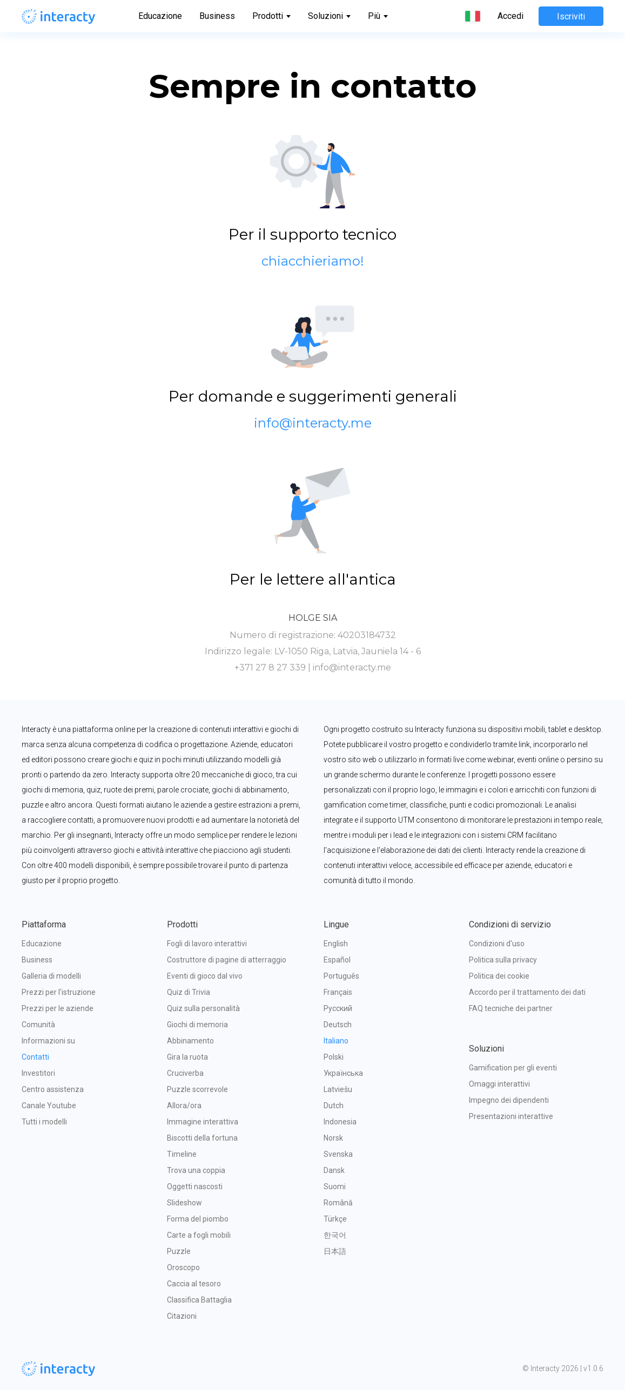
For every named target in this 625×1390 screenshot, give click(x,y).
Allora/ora (184, 1105)
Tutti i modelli (44, 1121)
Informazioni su (48, 1040)
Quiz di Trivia (188, 992)
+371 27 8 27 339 (270, 667)
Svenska (338, 1154)
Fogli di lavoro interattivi (207, 943)
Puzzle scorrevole (197, 1089)
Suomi (335, 1186)
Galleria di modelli (51, 976)
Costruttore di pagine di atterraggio (226, 959)
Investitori (38, 1073)
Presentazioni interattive (511, 1116)
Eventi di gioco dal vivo (205, 976)
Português (341, 976)
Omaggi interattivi (499, 1084)
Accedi (510, 16)
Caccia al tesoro (194, 1283)
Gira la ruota (187, 1057)
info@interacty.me (352, 667)
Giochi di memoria (197, 1024)
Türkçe (335, 1219)
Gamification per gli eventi (513, 1067)
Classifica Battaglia (199, 1300)
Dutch (334, 1105)
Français (338, 992)
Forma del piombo (198, 1219)
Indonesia (340, 1121)
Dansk (334, 1170)
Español (337, 959)
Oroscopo (183, 1267)
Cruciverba (185, 1073)
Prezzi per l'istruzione (59, 992)
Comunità (38, 1024)
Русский (338, 1008)
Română (338, 1202)
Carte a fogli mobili (199, 1235)
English (336, 943)
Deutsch (338, 1024)
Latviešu (338, 1089)
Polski (334, 1057)
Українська (343, 1073)
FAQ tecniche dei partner (511, 1008)
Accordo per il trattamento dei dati (527, 992)
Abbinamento (190, 1040)
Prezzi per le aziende (57, 1008)
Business (217, 16)
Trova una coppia (196, 1170)
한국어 (335, 1235)
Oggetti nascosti (195, 1186)
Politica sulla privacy (503, 959)
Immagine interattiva (202, 1121)
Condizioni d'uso (497, 943)
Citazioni (182, 1316)
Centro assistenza (53, 1089)
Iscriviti (571, 16)
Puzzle (179, 1251)
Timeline (182, 1154)
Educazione (160, 16)
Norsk (333, 1138)
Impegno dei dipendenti (509, 1100)
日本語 (335, 1251)
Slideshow (184, 1202)
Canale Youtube (49, 1105)
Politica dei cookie (499, 976)
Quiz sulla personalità (203, 1008)
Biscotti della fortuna (202, 1138)
